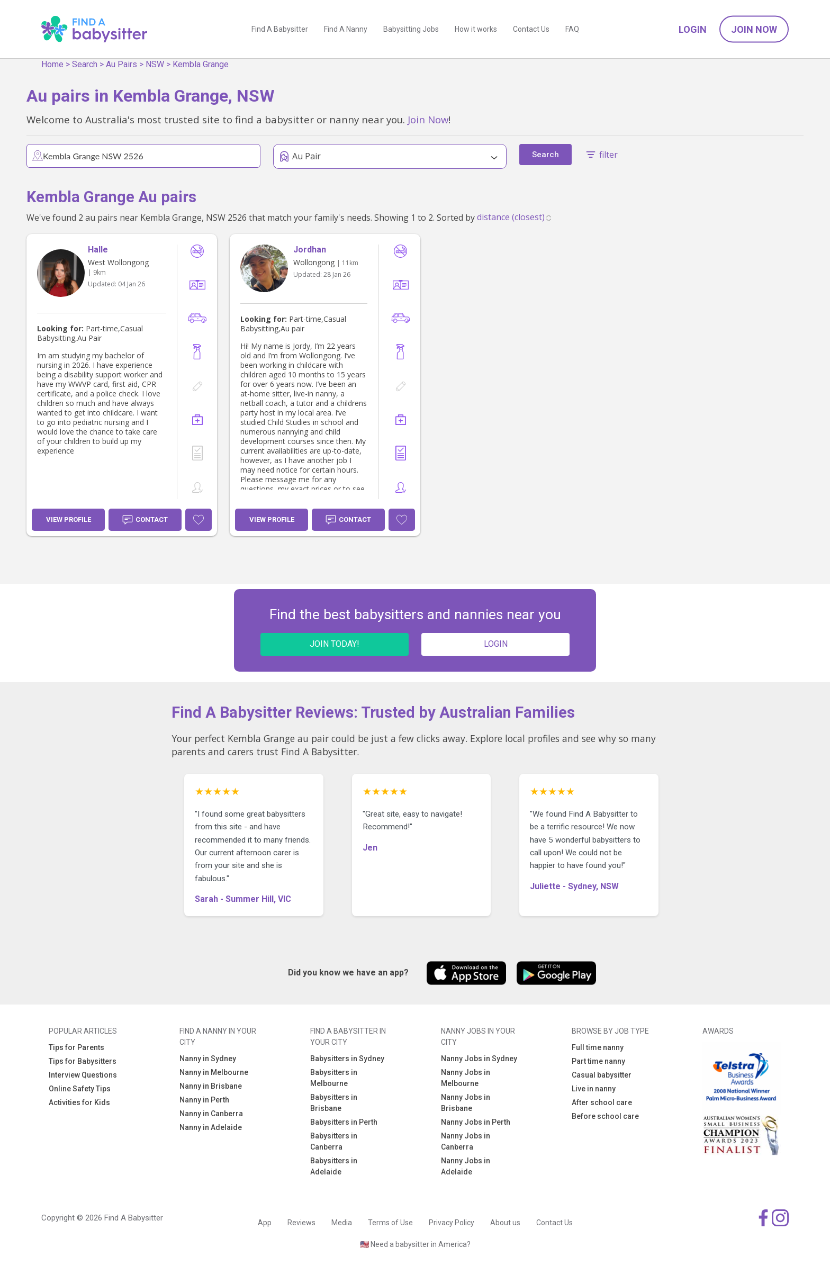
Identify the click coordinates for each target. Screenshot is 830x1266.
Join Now (754, 29)
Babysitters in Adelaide (333, 1166)
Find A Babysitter (279, 29)
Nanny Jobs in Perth (475, 1122)
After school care (602, 1102)
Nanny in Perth (204, 1100)
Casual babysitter (601, 1075)
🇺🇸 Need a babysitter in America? (415, 1244)
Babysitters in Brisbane (333, 1103)
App (265, 1222)
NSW (155, 64)
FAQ (572, 29)
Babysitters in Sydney (347, 1058)
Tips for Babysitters (82, 1061)
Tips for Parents (76, 1047)
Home (52, 64)
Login (693, 29)
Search (84, 64)
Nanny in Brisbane (210, 1086)
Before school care (605, 1116)
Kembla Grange (201, 64)
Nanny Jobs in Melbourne (465, 1078)
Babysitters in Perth (343, 1122)
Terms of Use (390, 1222)
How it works (476, 29)
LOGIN (496, 644)
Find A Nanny (345, 29)
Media (341, 1222)
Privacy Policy (451, 1222)
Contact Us (531, 29)
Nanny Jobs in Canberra (465, 1141)
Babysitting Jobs (411, 29)
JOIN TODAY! (334, 644)
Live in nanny (594, 1088)
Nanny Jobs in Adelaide (465, 1166)
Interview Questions (83, 1075)
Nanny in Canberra (211, 1113)
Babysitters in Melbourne (333, 1078)
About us (505, 1222)
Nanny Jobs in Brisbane (465, 1103)
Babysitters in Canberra (333, 1141)
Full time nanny (598, 1047)
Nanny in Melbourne (213, 1072)
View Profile (68, 519)
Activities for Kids (79, 1102)
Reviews (301, 1222)
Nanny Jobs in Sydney (479, 1058)
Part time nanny (598, 1061)
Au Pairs (121, 64)
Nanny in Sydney (207, 1058)
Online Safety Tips (80, 1088)
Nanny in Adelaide (210, 1127)
